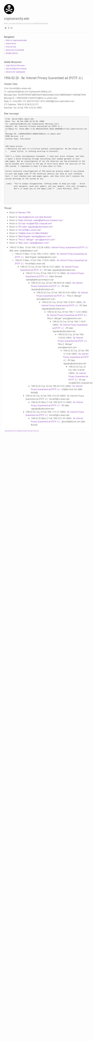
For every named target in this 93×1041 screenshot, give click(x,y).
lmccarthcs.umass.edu (29, 230)
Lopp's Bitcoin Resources (15, 65)
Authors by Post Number (15, 50)
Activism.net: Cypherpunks (15, 72)
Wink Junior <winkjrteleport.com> (34, 243)
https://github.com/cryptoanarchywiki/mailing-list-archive (22, 431)
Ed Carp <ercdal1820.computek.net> (35, 223)
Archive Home (11, 43)
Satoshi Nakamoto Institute (16, 69)
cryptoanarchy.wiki (16, 19)
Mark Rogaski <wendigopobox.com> (35, 236)
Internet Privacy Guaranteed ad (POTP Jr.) (70, 247)
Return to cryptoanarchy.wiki (16, 40)
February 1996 (24, 212)
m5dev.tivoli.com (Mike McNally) (33, 233)
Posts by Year (11, 47)
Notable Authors (12, 53)
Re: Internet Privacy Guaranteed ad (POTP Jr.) (66, 315)
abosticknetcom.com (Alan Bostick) (35, 217)
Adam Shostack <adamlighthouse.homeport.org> (41, 220)
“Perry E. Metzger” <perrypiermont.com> (37, 239)
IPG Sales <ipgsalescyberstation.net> (36, 226)
